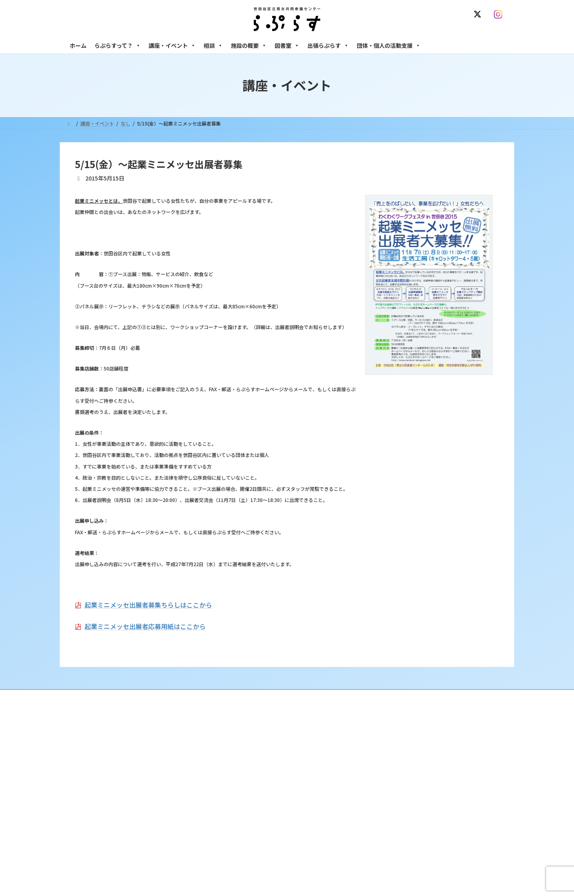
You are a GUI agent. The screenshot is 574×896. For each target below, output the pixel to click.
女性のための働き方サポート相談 (414, 758)
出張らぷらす (328, 45)
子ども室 (387, 862)
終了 (231, 799)
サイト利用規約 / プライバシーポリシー (326, 696)
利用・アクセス (243, 758)
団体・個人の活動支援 (389, 45)
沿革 (231, 744)
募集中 (234, 785)
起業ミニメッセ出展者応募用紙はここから (145, 626)
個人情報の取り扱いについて (469, 696)
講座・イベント (172, 45)
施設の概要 (249, 45)
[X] (479, 14)
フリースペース (394, 834)
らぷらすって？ (117, 45)
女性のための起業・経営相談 (409, 806)
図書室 (287, 45)
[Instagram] (500, 14)
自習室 (385, 848)
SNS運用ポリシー (404, 696)
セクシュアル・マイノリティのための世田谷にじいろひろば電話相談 (442, 775)
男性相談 (387, 792)
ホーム (78, 45)
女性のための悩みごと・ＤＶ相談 (414, 744)
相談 (213, 45)
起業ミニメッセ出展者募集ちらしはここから (148, 605)
